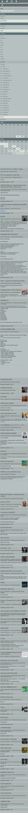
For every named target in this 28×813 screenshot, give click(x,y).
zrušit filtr (3, 61)
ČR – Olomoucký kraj (5, 82)
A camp (3, 638)
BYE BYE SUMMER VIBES (8, 329)
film (1, 47)
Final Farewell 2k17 (6, 783)
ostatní (2, 49)
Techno (3, 707)
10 (25, 129)
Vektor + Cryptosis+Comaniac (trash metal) (12, 281)
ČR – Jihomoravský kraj (5, 71)
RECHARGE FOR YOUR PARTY (9, 234)
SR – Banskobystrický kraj (6, 98)
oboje (2, 30)
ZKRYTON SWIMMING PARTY (9, 687)
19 (17, 148)
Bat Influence (4, 717)
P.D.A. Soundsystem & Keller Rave (10, 175)
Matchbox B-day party (7, 697)
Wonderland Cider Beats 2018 (9, 673)
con (1, 40)
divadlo (2, 56)
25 (2, 136)
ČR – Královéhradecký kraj (6, 75)
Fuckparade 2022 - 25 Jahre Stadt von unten (13, 290)
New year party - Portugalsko (9, 739)
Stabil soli (3, 451)
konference (3, 38)
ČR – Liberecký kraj (4, 78)
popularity (2, 16)
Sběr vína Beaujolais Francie (8, 413)
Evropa (2, 116)
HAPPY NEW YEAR (6, 748)
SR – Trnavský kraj (4, 112)
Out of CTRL (4, 759)
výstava (2, 45)
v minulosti (3, 28)
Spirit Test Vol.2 (5, 537)
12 (17, 146)
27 (2, 127)
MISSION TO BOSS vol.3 (7, 772)
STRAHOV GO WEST (6, 379)
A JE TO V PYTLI (5, 502)
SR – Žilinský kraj (4, 114)
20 (9, 134)
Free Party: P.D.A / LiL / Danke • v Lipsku (12, 169)
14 (25, 146)
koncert (2, 35)
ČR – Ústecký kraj (4, 91)
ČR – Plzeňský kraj (4, 87)
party (2, 51)
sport (2, 54)
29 (9, 127)
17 (25, 132)
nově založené (4, 20)
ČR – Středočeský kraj (5, 89)
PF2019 (3, 582)
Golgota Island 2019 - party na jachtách (11, 571)
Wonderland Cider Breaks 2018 (9, 660)
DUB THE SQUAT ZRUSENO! (9, 433)
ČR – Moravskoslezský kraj (6, 80)
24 (25, 134)
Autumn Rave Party (6, 793)
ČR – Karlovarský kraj (5, 73)
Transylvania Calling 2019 (8, 512)
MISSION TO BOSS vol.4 (7, 589)
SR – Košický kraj (4, 103)
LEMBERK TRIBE (5, 801)
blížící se (2, 18)
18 (2, 134)
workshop (2, 58)
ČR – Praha (3, 66)
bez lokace (3, 64)
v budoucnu (3, 26)
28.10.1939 (3, 396)
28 (25, 151)
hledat (1, 8)
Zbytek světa (3, 119)
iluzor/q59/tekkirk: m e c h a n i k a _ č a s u (12, 425)
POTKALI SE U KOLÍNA (7, 403)
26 (17, 151)
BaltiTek (3, 216)
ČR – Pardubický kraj (5, 84)
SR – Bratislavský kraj (5, 100)
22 (17, 134)
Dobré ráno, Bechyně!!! (7, 461)
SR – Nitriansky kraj (4, 105)
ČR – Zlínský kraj (4, 96)
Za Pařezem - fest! (6, 548)
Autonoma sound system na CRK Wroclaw (12, 619)
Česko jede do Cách (6, 527)
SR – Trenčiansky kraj (5, 110)
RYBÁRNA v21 (5, 300)
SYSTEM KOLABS (6, 727)
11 (2, 132)
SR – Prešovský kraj (5, 107)
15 (17, 132)
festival (2, 42)
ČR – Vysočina (3, 94)
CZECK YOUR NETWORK (8, 557)
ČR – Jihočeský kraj (5, 68)
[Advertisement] (14, 161)
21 (25, 148)
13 (9, 132)
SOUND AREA (4, 628)
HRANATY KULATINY (6, 387)
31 (25, 136)
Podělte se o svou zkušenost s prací (11, 471)
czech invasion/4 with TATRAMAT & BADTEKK (13, 611)
